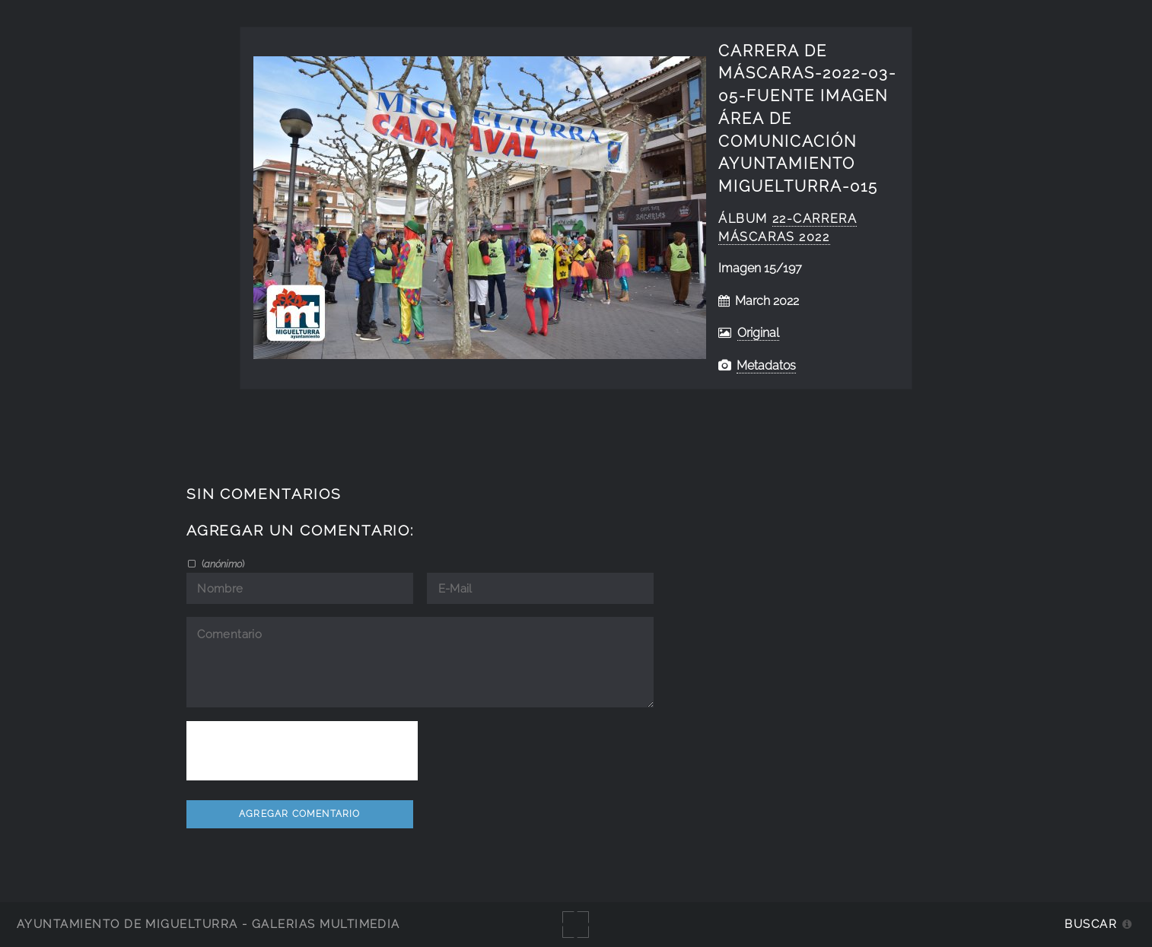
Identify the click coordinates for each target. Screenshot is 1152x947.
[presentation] (302, 750)
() (221, 564)
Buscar (1090, 923)
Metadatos (766, 365)
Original (758, 333)
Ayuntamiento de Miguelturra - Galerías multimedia (208, 923)
